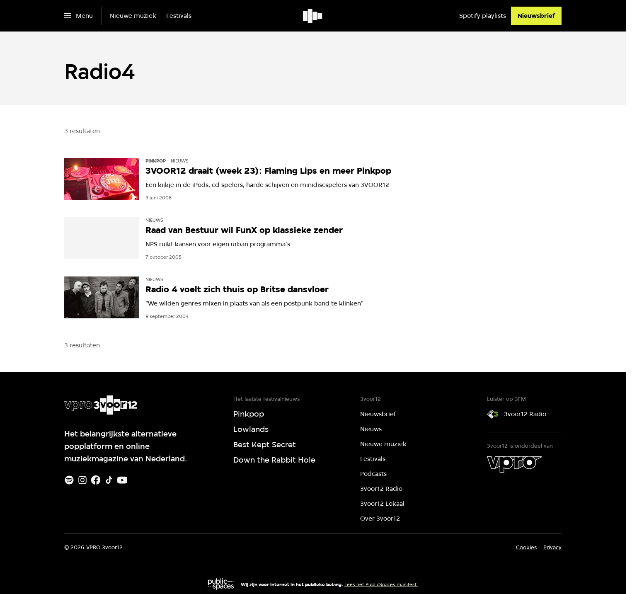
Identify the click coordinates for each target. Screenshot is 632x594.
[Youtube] (122, 480)
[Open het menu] (78, 16)
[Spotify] (69, 480)
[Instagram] (82, 480)
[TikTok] (109, 480)
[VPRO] (514, 464)
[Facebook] (96, 480)
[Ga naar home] (313, 15)
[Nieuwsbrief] (536, 16)
